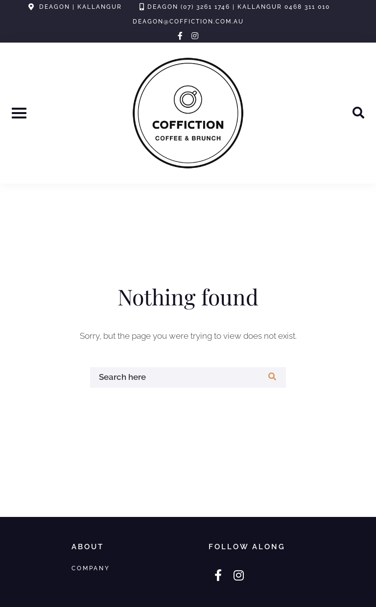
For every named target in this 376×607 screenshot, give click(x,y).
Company (90, 568)
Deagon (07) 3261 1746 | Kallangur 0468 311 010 (238, 6)
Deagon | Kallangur (80, 6)
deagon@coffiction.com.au (188, 21)
